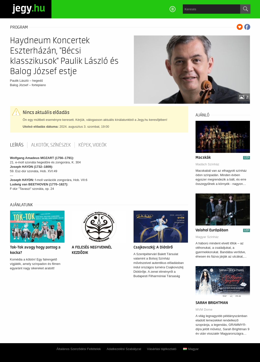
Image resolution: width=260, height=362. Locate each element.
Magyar (190, 349)
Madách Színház (207, 164)
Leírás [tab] (17, 145)
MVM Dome (204, 309)
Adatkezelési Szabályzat (124, 349)
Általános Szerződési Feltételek (78, 349)
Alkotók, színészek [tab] (51, 145)
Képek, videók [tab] (92, 145)
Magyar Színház (207, 237)
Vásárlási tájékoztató (161, 349)
